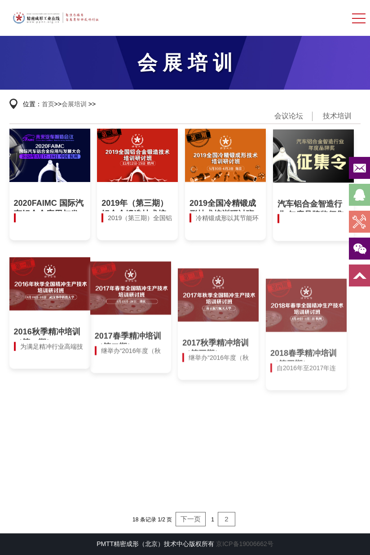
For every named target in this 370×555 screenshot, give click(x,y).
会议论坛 (288, 116)
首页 (48, 104)
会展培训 (74, 104)
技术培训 (337, 116)
